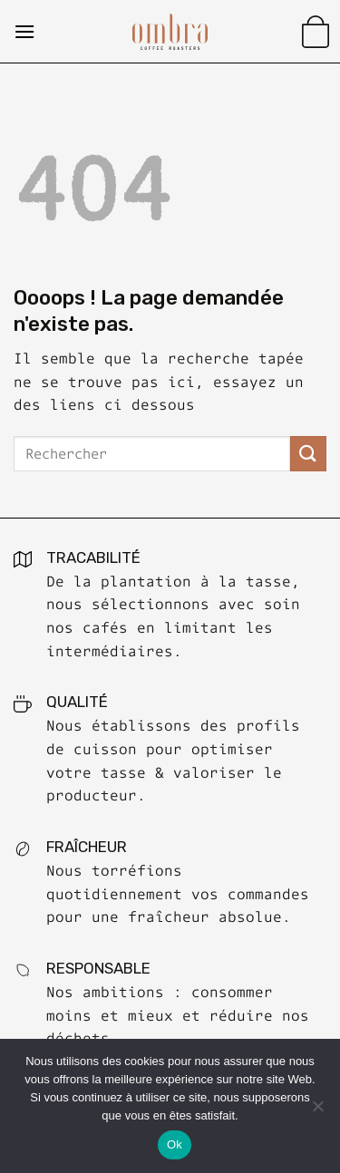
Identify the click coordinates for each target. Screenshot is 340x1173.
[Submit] (308, 453)
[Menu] (24, 31)
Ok (174, 1144)
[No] (317, 1111)
